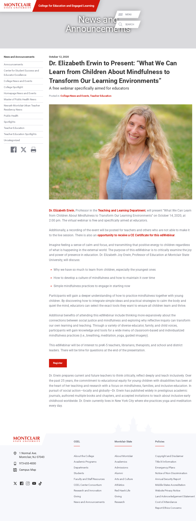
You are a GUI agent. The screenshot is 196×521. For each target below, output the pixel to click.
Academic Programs (85, 461)
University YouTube (34, 483)
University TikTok (40, 483)
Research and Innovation (88, 490)
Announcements (13, 64)
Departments (81, 467)
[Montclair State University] (17, 5)
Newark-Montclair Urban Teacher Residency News (22, 107)
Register (58, 363)
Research (120, 502)
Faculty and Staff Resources (89, 479)
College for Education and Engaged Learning (66, 5)
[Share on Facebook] (12, 150)
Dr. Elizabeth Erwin (61, 210)
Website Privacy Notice (167, 490)
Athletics (119, 484)
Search (187, 24)
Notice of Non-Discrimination (171, 473)
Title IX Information (165, 461)
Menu (186, 14)
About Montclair (124, 456)
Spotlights (9, 121)
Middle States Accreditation (170, 484)
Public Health (11, 115)
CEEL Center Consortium (88, 484)
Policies (159, 441)
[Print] (32, 150)
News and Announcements (19, 56)
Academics (121, 461)
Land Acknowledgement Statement (175, 496)
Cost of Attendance (166, 502)
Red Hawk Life (122, 490)
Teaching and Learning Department (121, 210)
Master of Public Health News (20, 99)
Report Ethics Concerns (168, 507)
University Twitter (15, 483)
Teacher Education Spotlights (20, 134)
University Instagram (28, 483)
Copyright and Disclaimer (169, 456)
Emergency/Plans (165, 467)
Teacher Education (14, 128)
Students (79, 473)
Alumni (119, 473)
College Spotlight (13, 87)
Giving (77, 496)
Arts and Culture (124, 479)
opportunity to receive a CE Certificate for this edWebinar (136, 235)
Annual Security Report (168, 479)
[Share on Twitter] (22, 150)
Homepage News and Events (20, 93)
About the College (84, 456)
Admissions (121, 467)
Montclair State (123, 441)
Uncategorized (12, 140)
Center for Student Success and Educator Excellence (21, 73)
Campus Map (24, 470)
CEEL (77, 441)
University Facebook (21, 483)
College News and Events (18, 81)
